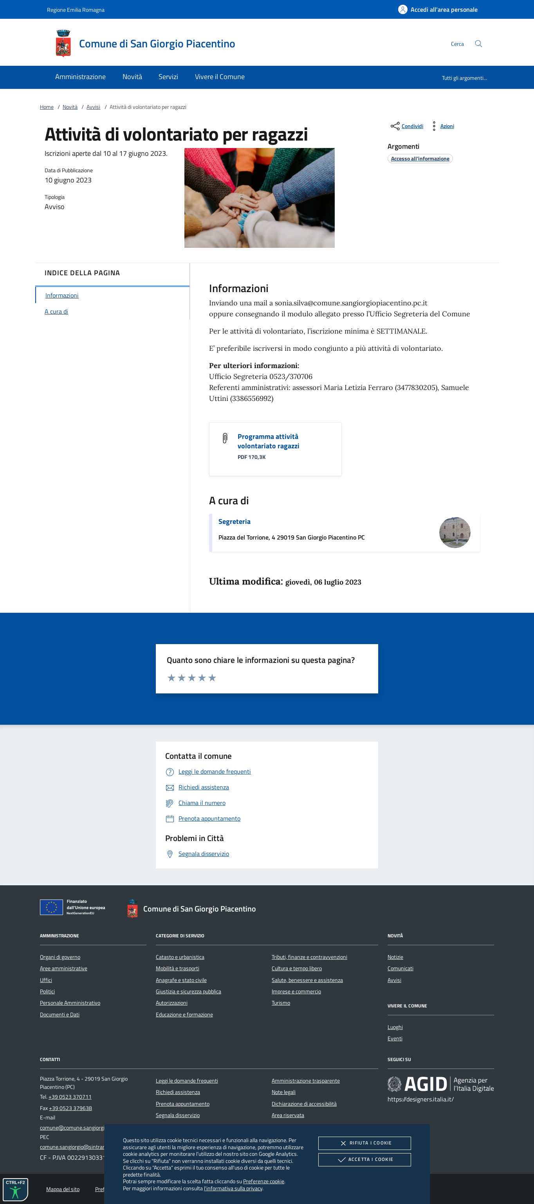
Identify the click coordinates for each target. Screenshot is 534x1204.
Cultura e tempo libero (297, 968)
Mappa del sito (62, 1189)
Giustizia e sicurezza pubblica (188, 991)
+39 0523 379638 (70, 1108)
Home (47, 107)
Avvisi (93, 107)
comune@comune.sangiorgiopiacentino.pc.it (91, 1127)
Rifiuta (364, 1143)
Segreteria (234, 521)
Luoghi (395, 1027)
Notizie (395, 957)
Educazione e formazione (184, 1014)
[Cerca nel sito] (478, 43)
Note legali (284, 1092)
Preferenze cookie (263, 1181)
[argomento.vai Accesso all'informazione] (420, 158)
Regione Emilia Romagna (76, 9)
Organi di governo (60, 957)
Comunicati (400, 968)
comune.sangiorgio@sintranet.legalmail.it (88, 1147)
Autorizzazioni (172, 1002)
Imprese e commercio (296, 991)
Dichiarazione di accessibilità (304, 1103)
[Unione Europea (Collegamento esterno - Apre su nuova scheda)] (75, 909)
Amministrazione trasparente (306, 1080)
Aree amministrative (63, 968)
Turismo (281, 1002)
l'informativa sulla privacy (233, 1188)
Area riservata (288, 1115)
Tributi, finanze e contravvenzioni (309, 957)
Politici (47, 991)
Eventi (395, 1038)
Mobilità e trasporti (177, 968)
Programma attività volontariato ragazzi (268, 441)
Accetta (364, 1159)
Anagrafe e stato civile (181, 980)
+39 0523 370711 (70, 1096)
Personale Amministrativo (70, 1002)
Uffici (46, 980)
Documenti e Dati (59, 1014)
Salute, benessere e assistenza (307, 980)
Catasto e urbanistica (180, 957)
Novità (70, 107)
